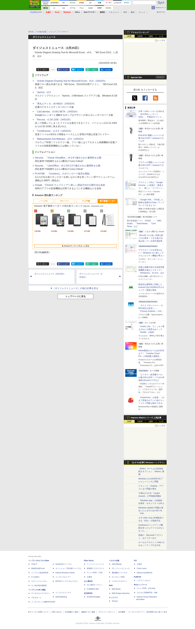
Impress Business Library (65, 573)
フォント (141, 12)
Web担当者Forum (38, 568)
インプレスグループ (136, 612)
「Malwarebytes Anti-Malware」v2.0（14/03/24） (60, 139)
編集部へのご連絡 (88, 612)
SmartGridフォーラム (63, 564)
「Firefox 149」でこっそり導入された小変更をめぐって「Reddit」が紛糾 (151, 329)
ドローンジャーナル (39, 581)
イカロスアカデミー (119, 581)
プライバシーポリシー (106, 612)
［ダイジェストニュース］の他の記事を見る (75, 288)
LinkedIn (108, 70)
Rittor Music (89, 561)
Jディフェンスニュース (121, 568)
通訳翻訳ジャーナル (119, 573)
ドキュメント (114, 12)
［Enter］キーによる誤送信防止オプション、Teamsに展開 (151, 471)
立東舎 (89, 577)
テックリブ (113, 598)
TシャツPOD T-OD (95, 573)
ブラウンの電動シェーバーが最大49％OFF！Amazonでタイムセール (151, 165)
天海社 (139, 564)
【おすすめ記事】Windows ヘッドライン (148, 463)
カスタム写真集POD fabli (147, 593)
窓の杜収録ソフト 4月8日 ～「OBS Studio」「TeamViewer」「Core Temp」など (144, 223)
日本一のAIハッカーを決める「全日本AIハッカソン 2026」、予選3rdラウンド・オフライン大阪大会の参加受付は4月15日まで (151, 117)
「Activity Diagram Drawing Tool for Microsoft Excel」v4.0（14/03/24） (71, 81)
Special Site (136, 77)
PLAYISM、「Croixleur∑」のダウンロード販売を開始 (62, 173)
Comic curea (141, 568)
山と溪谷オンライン (94, 585)
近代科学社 (88, 593)
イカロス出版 (114, 561)
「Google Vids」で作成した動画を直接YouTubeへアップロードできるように (151, 202)
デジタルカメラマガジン (40, 593)
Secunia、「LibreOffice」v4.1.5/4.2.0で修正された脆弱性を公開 (67, 165)
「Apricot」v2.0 (43, 92)
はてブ (79, 70)
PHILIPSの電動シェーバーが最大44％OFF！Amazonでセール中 (151, 138)
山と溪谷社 (88, 581)
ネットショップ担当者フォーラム (68, 568)
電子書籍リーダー (108, 201)
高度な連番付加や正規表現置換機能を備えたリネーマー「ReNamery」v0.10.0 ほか (151, 270)
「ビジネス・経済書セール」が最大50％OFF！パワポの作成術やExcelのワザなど (151, 377)
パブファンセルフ (143, 580)
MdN (111, 585)
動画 (132, 12)
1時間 (129, 36)
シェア (65, 70)
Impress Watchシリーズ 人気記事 (146, 417)
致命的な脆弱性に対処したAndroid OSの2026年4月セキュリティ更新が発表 (151, 287)
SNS (125, 12)
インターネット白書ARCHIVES (43, 602)
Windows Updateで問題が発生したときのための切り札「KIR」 (150, 510)
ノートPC (43, 201)
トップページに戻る (75, 296)
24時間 (140, 36)
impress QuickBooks (144, 573)
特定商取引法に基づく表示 (156, 612)
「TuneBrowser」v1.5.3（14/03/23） (54, 131)
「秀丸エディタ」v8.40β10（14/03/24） (55, 103)
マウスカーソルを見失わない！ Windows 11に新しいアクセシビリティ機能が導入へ (151, 253)
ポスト (44, 70)
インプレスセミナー (63, 577)
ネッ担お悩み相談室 (39, 585)
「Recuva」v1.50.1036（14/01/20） (53, 119)
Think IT (34, 564)
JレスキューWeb (118, 577)
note (93, 70)
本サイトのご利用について (38, 612)
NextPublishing (61, 597)
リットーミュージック (95, 564)
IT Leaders (35, 577)
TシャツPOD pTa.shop (146, 588)
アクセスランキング (140, 32)
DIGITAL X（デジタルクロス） (67, 581)
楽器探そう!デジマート (95, 568)
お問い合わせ (56, 612)
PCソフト (64, 201)
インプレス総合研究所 (39, 573)
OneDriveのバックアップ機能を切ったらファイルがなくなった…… (151, 528)
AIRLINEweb (117, 564)
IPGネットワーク (140, 585)
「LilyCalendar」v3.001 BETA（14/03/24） (57, 111)
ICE (135, 561)
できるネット (36, 598)
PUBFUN (137, 577)
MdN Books (116, 589)
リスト (52, 70)
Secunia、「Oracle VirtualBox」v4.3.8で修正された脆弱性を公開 (68, 157)
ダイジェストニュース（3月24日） (49, 274)
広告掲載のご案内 (71, 612)
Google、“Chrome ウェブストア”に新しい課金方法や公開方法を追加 (70, 185)
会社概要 (121, 612)
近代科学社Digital (93, 597)
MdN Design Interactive (121, 593)
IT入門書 (86, 201)
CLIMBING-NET (93, 589)
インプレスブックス (63, 593)
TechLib (115, 601)
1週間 (150, 36)
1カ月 (161, 36)
